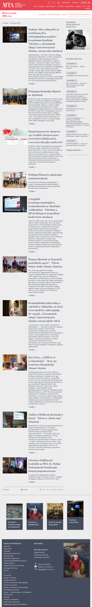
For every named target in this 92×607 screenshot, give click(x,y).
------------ (7, 573)
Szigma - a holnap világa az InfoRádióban (17, 592)
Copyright (7, 551)
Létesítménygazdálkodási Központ (15, 561)
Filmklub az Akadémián (11, 599)
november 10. (72, 64)
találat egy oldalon (56, 489)
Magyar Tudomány (10, 578)
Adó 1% (6, 570)
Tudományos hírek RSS (41, 557)
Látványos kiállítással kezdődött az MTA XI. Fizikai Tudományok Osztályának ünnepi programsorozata (44, 465)
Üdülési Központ (9, 563)
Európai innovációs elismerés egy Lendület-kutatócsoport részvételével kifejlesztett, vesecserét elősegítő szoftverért (45, 137)
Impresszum (8, 549)
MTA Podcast (8, 595)
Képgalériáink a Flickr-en (46, 569)
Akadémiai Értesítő (10, 580)
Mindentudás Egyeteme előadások (15, 604)
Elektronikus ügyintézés (11, 558)
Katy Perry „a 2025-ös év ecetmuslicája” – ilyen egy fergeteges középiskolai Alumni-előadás (42, 363)
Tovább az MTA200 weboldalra (78, 14)
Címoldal (5, 23)
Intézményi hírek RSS (41, 555)
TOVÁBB (32, 84)
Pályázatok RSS (39, 552)
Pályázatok (69, 6)
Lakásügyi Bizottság (10, 568)
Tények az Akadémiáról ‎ (33, 523)
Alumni (78, 6)
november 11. (71, 115)
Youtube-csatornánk (10, 585)
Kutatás (60, 6)
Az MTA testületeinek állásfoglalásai (16, 582)
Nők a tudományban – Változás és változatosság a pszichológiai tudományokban (76, 85)
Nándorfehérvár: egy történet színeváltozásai (75, 109)
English (75, 2)
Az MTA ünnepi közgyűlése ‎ (55, 523)
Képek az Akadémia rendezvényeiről (16, 587)
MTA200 (41, 6)
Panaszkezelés (9, 556)
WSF (88, 6)
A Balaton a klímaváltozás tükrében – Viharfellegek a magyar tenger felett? (77, 135)
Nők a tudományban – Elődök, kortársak (75, 67)
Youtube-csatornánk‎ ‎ (73, 521)
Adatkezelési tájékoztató (12, 553)
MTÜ (84, 6)
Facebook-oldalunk (44, 564)
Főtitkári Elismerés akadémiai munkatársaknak (45, 176)
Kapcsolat (66, 2)
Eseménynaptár (74, 59)
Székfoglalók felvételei (11, 590)
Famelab (6, 597)
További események (74, 150)
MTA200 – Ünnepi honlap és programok (14, 524)
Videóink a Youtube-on (45, 567)
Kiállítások (42, 14)
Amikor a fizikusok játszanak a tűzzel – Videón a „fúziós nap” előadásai (45, 418)
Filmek (64, 14)
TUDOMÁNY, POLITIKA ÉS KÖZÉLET (77, 76)
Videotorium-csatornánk (12, 602)
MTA (35, 6)
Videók (87, 8)
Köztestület (51, 6)
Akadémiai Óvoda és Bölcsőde (14, 566)
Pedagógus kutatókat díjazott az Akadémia (44, 92)
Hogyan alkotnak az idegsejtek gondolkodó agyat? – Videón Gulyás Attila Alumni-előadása (45, 262)
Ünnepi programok (54, 14)
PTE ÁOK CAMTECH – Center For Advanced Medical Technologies (77, 144)
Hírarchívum (7, 575)
